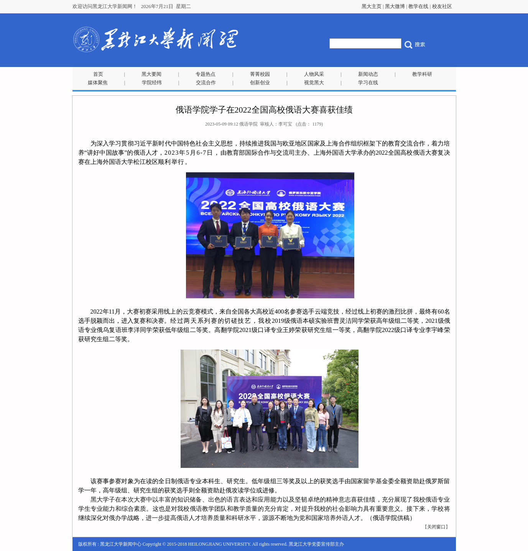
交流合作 (206, 82)
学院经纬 (152, 82)
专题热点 (205, 74)
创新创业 (260, 82)
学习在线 (368, 82)
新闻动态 (368, 74)
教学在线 (418, 6)
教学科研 (422, 74)
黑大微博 (395, 6)
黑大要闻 (151, 74)
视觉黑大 (314, 82)
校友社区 (442, 6)
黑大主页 (372, 6)
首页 (98, 74)
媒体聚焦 (98, 82)
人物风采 (314, 74)
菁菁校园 (260, 74)
